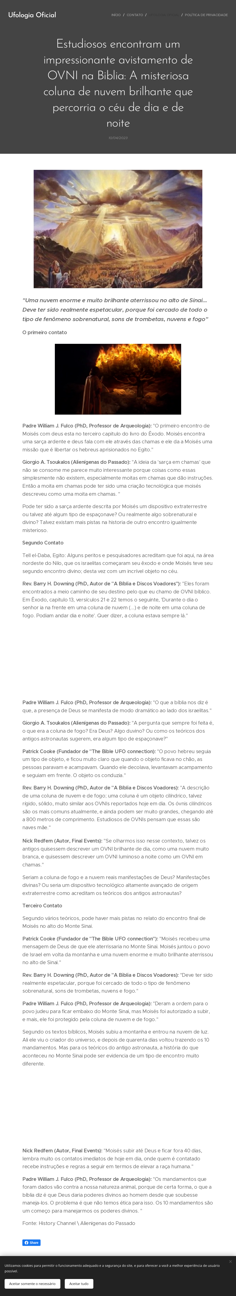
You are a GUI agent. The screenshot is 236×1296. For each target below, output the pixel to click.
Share (31, 1243)
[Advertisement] (118, 659)
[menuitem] (116, 15)
